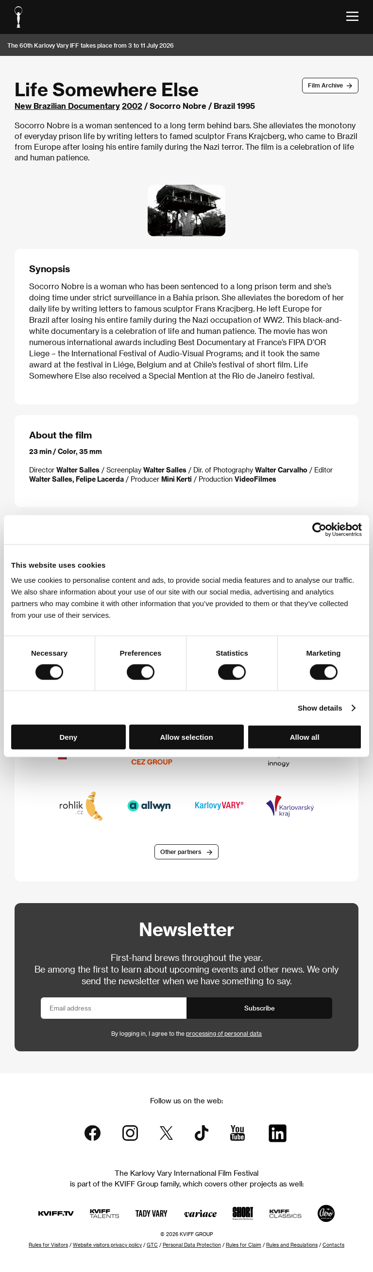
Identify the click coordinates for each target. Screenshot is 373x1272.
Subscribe (259, 1007)
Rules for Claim (243, 1245)
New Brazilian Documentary (67, 105)
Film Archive (325, 85)
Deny (68, 737)
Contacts (333, 1245)
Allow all (305, 737)
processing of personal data (224, 1033)
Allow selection (186, 737)
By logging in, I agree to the (186, 1033)
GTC (152, 1245)
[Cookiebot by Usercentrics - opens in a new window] (319, 529)
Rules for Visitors (48, 1245)
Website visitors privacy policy (107, 1245)
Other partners (180, 851)
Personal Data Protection (192, 1245)
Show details (320, 707)
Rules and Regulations (292, 1245)
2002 (132, 105)
